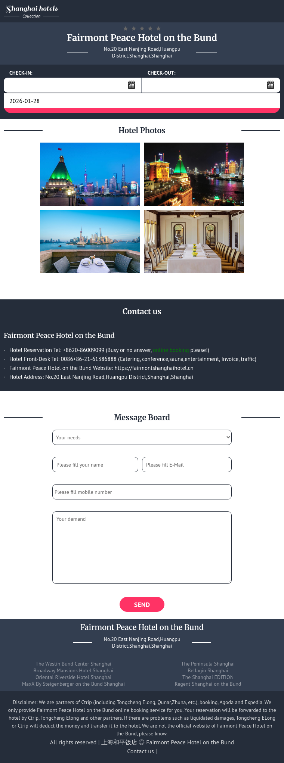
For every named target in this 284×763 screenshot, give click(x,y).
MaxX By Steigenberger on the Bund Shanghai (73, 684)
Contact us (140, 751)
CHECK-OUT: (162, 72)
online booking (171, 350)
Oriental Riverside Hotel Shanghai (73, 677)
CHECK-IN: (21, 72)
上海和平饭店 (119, 742)
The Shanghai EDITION (208, 677)
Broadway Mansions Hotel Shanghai (73, 670)
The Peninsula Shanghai (208, 663)
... (131, 85)
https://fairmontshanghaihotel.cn (154, 367)
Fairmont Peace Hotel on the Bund (190, 742)
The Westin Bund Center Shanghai (73, 663)
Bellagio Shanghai (208, 670)
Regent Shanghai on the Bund (208, 684)
